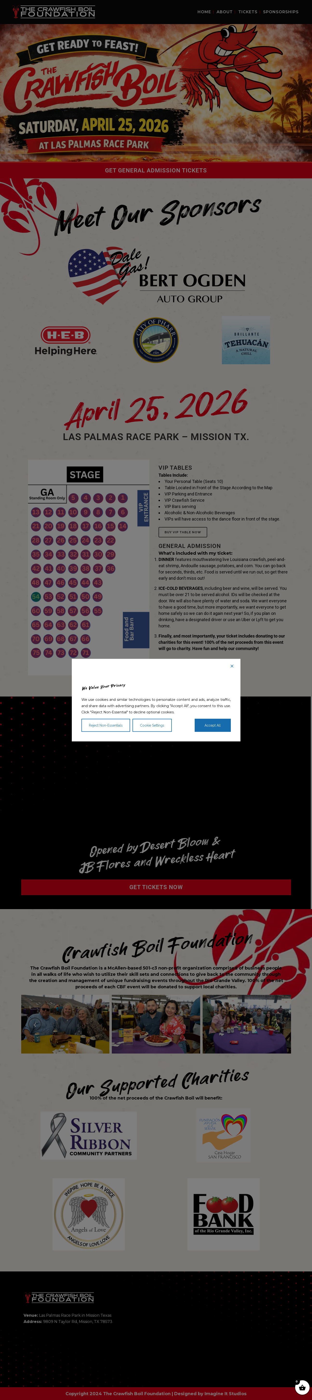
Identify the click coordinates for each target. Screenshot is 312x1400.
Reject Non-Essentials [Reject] (106, 725)
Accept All (213, 725)
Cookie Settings (152, 725)
